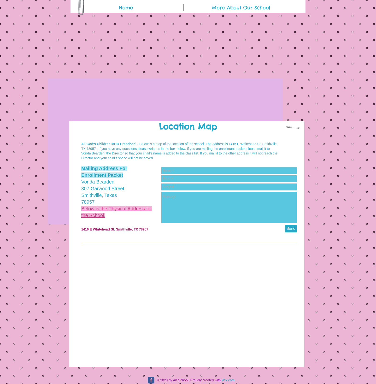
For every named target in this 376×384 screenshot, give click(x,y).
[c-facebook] (151, 380)
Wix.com (228, 380)
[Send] (291, 228)
